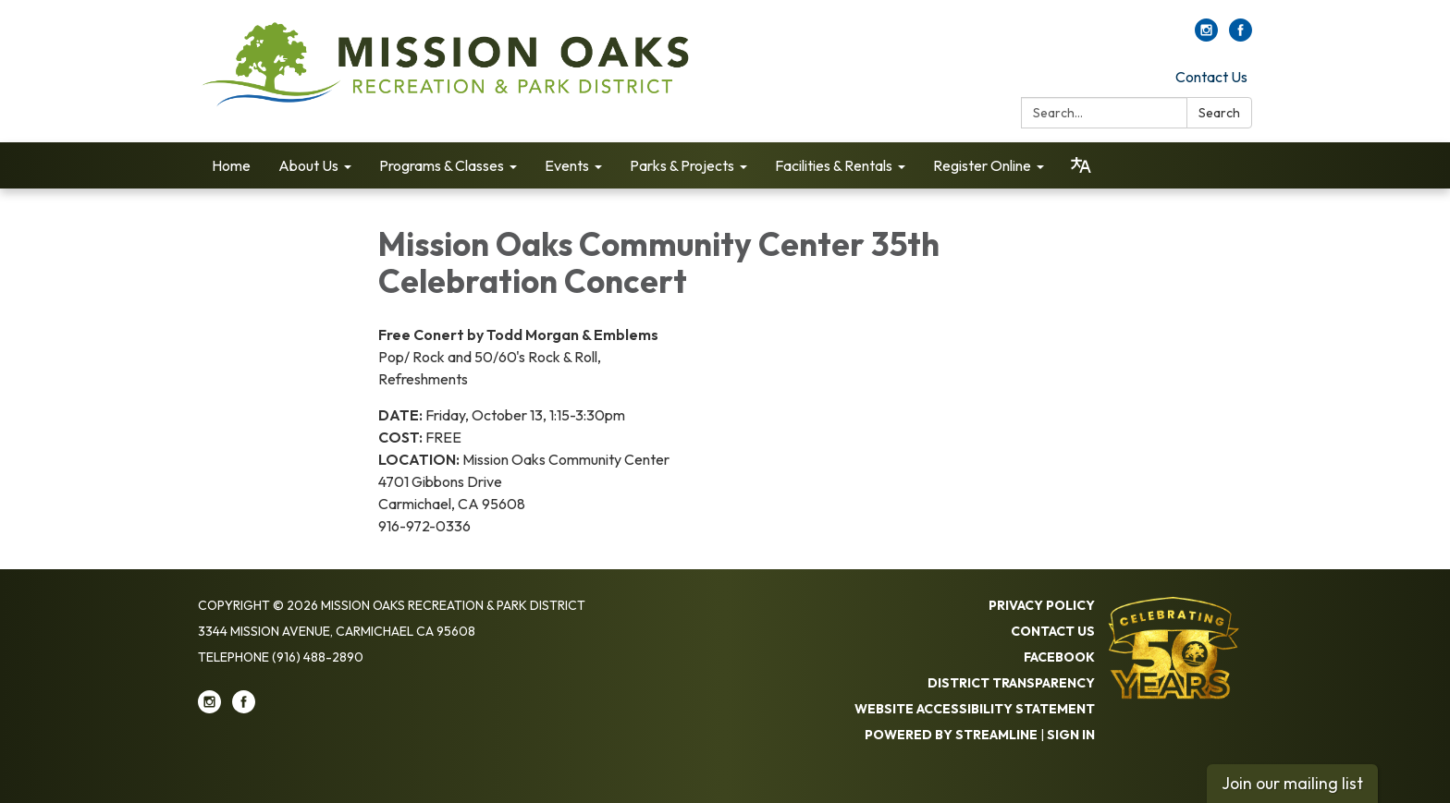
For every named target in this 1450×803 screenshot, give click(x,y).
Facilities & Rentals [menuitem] (833, 165)
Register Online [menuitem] (982, 165)
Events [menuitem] (567, 165)
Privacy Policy (1042, 605)
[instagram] (1206, 36)
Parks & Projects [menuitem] (682, 165)
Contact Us (1211, 76)
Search (1219, 112)
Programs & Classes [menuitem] (441, 165)
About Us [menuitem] (308, 165)
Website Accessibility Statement (974, 708)
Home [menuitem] (231, 165)
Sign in (1071, 734)
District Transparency (1011, 683)
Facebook (1059, 657)
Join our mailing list (1292, 783)
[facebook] (1240, 36)
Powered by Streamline (951, 734)
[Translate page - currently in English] (1081, 165)
